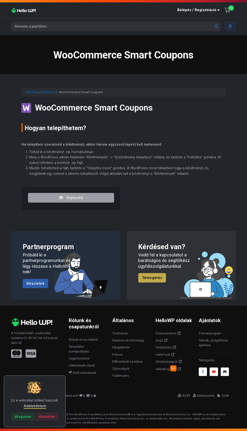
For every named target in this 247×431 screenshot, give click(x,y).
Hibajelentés (121, 347)
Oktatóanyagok (167, 361)
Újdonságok (121, 368)
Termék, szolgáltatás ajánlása (213, 343)
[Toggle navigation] (230, 26)
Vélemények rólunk (82, 365)
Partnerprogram (210, 333)
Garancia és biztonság (128, 340)
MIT (31, 333)
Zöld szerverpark (82, 372)
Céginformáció (79, 358)
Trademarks (120, 375)
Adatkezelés (203, 395)
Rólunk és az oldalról (83, 339)
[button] (199, 10)
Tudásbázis (164, 347)
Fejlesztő (71, 198)
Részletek (36, 283)
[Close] (23, 416)
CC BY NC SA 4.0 (35, 338)
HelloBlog (166, 368)
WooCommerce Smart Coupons (95, 108)
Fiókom (117, 354)
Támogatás (152, 278)
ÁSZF (184, 395)
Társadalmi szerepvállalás (79, 349)
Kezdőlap (32, 92)
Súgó (159, 340)
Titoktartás (120, 333)
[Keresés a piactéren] (116, 26)
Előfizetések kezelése (127, 361)
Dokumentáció (166, 333)
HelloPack (48, 92)
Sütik (223, 395)
